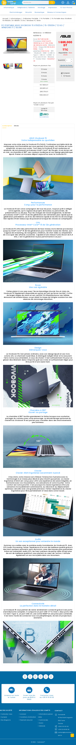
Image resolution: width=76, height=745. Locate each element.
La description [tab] (8, 126)
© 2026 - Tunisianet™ (38, 741)
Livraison (23, 714)
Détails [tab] (20, 126)
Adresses (42, 726)
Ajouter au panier (66, 65)
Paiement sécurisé (26, 720)
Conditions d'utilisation (28, 717)
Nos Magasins (6, 720)
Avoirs (41, 723)
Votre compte (44, 710)
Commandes (43, 720)
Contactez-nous (6, 714)
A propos (4, 717)
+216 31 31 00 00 (63, 726)
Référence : (37, 33)
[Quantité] (68, 60)
